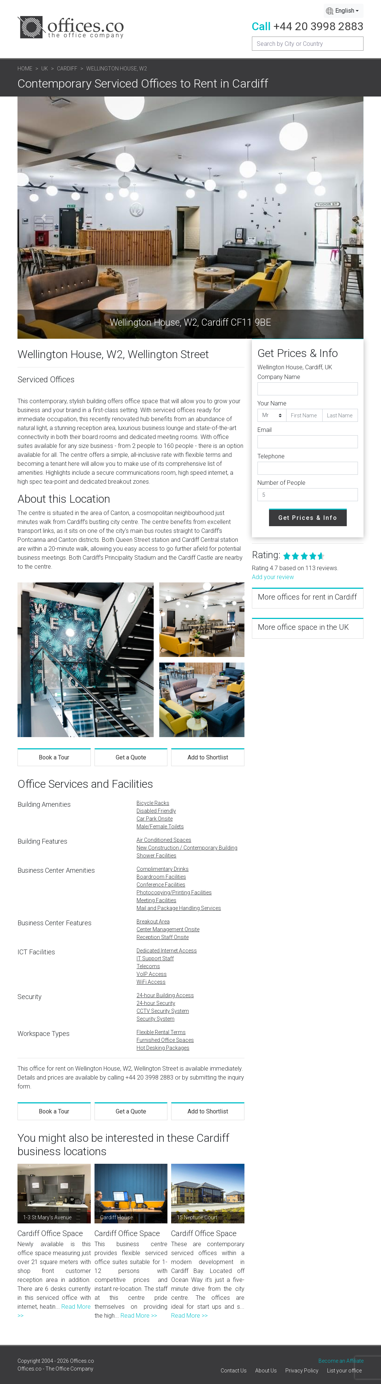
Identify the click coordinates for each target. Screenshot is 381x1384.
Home (24, 69)
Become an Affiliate (341, 1361)
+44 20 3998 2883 (318, 26)
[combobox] (344, 11)
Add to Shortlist (208, 757)
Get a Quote (131, 757)
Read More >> (139, 1315)
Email (264, 429)
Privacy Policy (301, 1371)
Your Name (271, 403)
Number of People (281, 482)
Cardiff (67, 69)
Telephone (271, 456)
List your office (344, 1371)
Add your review (273, 577)
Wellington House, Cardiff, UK (294, 367)
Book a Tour (54, 757)
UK (44, 69)
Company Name (278, 376)
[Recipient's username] (308, 44)
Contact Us (234, 1371)
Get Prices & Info (307, 517)
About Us (266, 1371)
